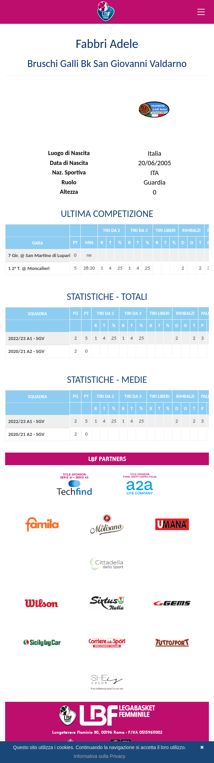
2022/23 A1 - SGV (26, 338)
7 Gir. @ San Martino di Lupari (37, 255)
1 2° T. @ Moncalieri (28, 268)
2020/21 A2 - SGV (26, 351)
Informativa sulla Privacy (99, 756)
